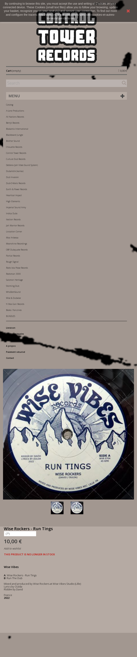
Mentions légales (15, 333)
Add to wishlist (12, 548)
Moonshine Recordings (16, 243)
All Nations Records (15, 116)
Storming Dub (12, 286)
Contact (10, 358)
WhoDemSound (13, 292)
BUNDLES (10, 316)
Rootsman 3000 (13, 273)
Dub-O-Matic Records (15, 183)
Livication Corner (14, 231)
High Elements (13, 201)
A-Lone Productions (15, 110)
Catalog (9, 104)
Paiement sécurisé (15, 352)
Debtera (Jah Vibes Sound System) (22, 165)
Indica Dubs (11, 213)
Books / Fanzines (14, 310)
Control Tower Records (16, 153)
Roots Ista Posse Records (17, 267)
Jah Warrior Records (15, 225)
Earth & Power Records (16, 189)
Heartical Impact (14, 195)
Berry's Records (12, 122)
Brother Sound (13, 141)
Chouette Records (14, 147)
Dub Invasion (12, 177)
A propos (11, 346)
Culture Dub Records (15, 159)
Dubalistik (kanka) (14, 171)
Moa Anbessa (12, 237)
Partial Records (13, 255)
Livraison (10, 327)
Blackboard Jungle (14, 134)
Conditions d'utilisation (18, 339)
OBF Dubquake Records (17, 249)
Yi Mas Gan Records (15, 304)
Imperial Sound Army (16, 207)
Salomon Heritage (14, 279)
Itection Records (13, 219)
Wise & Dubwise (13, 298)
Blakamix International (17, 128)
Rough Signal (12, 261)
